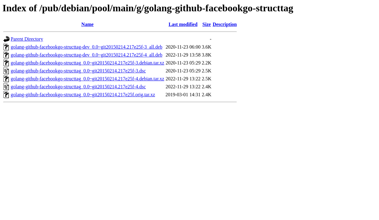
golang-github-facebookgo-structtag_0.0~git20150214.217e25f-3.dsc (78, 70)
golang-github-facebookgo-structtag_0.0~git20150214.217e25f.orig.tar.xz (83, 94)
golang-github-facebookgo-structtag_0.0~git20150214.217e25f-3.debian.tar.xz (87, 62)
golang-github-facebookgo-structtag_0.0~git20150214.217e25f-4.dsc (78, 86)
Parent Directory (27, 39)
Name (87, 24)
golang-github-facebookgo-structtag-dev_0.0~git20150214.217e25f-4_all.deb (86, 54)
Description (225, 24)
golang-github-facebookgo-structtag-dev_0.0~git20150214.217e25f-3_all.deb (86, 47)
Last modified (182, 24)
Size (206, 24)
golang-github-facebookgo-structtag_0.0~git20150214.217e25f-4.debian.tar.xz (87, 78)
